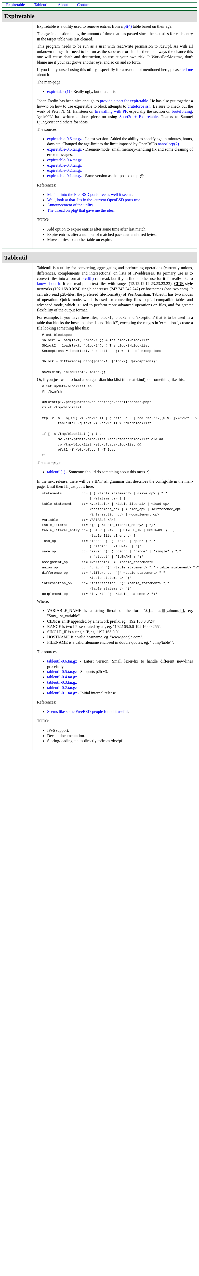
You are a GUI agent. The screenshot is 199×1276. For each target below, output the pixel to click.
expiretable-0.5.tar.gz (64, 149)
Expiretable (15, 5)
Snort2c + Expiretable (138, 116)
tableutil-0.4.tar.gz (62, 677)
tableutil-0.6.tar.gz (62, 661)
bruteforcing (182, 111)
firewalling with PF (111, 111)
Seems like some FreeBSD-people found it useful (87, 711)
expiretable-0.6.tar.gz (64, 139)
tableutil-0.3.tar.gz (62, 682)
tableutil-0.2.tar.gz (62, 687)
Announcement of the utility (70, 205)
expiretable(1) (58, 91)
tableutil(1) (56, 472)
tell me (187, 69)
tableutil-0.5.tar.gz (62, 671)
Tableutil (41, 5)
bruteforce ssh (139, 106)
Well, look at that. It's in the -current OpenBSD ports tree (93, 200)
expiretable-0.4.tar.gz (64, 160)
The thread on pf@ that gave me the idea (80, 210)
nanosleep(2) (168, 144)
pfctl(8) (88, 278)
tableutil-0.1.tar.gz (62, 693)
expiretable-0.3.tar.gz (64, 165)
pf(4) (128, 26)
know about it (48, 283)
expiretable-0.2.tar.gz (64, 170)
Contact (83, 5)
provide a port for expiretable (124, 101)
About (63, 5)
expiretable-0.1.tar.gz (64, 176)
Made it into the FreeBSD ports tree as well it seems (89, 194)
